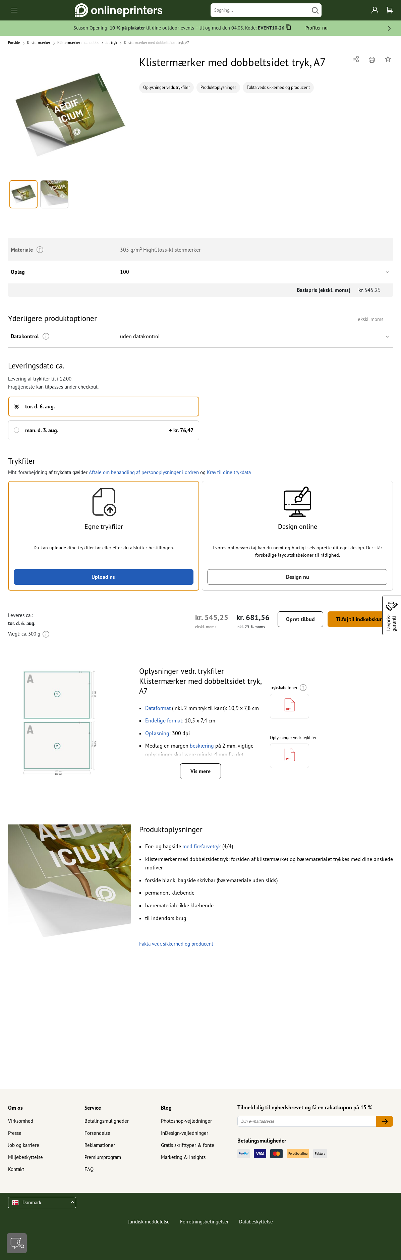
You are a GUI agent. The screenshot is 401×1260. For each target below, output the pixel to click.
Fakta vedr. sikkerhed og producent (278, 87)
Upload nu (104, 576)
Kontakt (16, 1169)
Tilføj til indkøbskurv (360, 619)
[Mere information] (46, 336)
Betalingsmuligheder (106, 1121)
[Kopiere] (288, 28)
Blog (166, 1107)
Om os (15, 1107)
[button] (69, 115)
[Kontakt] (17, 1243)
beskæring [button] (202, 746)
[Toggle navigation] (14, 10)
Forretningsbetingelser (204, 1221)
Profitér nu (316, 27)
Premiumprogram (102, 1157)
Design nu (297, 576)
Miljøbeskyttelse (25, 1157)
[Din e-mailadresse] (307, 1121)
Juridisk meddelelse (149, 1221)
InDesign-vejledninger (184, 1133)
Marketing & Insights (183, 1157)
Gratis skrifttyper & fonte (187, 1145)
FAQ (89, 1169)
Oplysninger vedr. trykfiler (166, 87)
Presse (14, 1133)
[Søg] (315, 10)
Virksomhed (20, 1121)
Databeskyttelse (256, 1221)
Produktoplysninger (218, 87)
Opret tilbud (300, 619)
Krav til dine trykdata (229, 472)
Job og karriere (23, 1145)
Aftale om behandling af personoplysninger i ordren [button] (144, 472)
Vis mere (200, 771)
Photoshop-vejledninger (186, 1121)
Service (92, 1107)
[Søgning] (260, 10)
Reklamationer (99, 1145)
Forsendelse (97, 1133)
